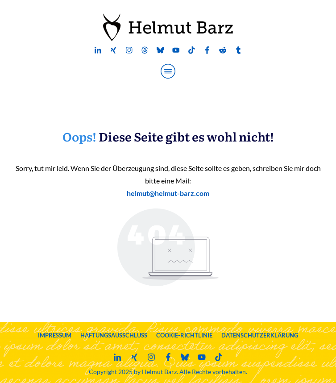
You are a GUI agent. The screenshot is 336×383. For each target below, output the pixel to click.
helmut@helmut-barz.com (168, 193)
